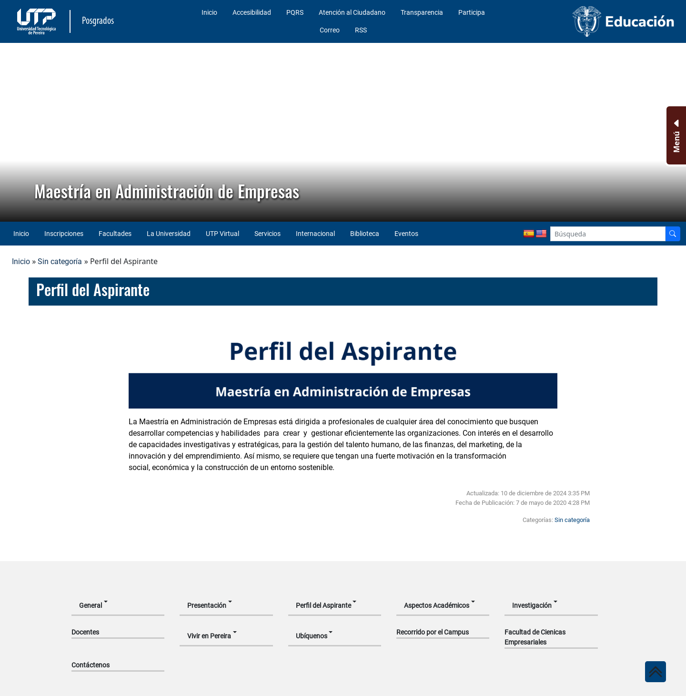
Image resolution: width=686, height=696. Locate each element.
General (90, 605)
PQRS (294, 12)
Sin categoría (60, 261)
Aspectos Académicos (436, 605)
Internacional (315, 233)
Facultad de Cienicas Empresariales (534, 637)
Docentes (85, 632)
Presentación (206, 605)
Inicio (209, 12)
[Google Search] (608, 233)
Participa (471, 12)
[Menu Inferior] (675, 135)
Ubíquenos (311, 636)
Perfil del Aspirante (323, 605)
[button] (14, 132)
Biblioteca (364, 233)
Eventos (406, 233)
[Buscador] (672, 233)
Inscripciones (63, 233)
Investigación (532, 605)
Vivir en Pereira (209, 636)
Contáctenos (90, 665)
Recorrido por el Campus (432, 632)
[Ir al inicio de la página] (655, 671)
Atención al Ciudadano (352, 12)
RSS (361, 30)
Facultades (115, 233)
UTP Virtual (222, 233)
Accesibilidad (251, 12)
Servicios (267, 233)
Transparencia (422, 12)
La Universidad (169, 233)
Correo (330, 30)
